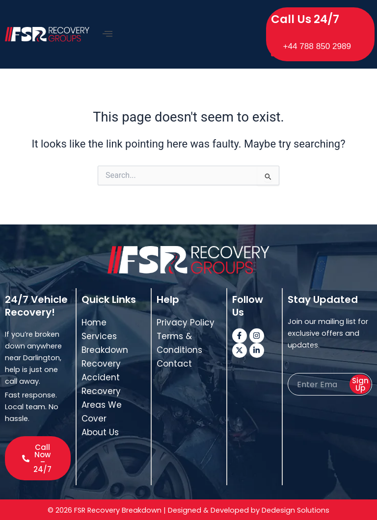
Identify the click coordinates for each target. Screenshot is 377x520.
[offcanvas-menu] (107, 33)
